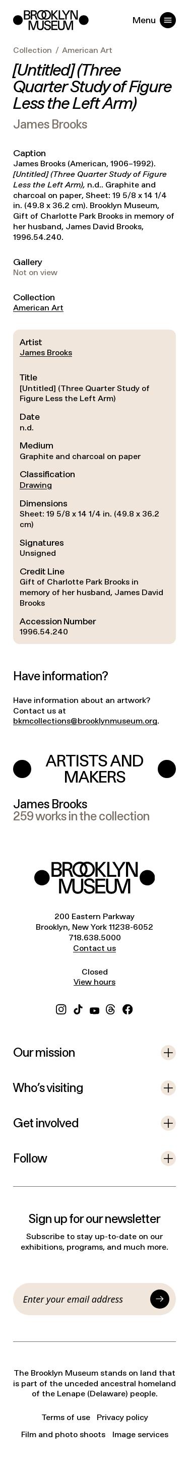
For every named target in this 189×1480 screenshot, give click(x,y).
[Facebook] (127, 1008)
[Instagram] (61, 1008)
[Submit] (159, 1299)
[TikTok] (78, 1008)
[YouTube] (94, 1008)
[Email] (85, 1299)
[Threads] (111, 1008)
